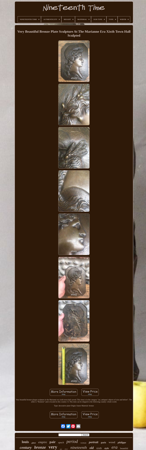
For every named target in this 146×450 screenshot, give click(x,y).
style (106, 448)
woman (83, 443)
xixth (99, 448)
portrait (93, 442)
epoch (61, 442)
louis (25, 442)
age (61, 449)
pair (53, 442)
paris (103, 442)
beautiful (124, 448)
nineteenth (78, 447)
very (53, 447)
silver (66, 449)
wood (112, 442)
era (114, 447)
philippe (122, 442)
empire (42, 442)
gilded (34, 443)
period (72, 441)
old (91, 448)
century (26, 447)
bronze (40, 447)
